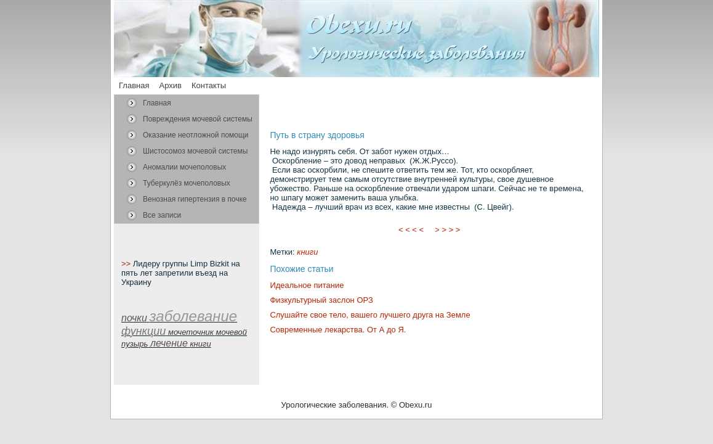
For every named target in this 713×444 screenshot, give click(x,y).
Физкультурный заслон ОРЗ (321, 300)
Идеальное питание (307, 285)
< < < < (411, 229)
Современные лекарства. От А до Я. (338, 329)
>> (127, 263)
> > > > (447, 229)
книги (307, 252)
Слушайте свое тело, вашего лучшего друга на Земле (370, 314)
